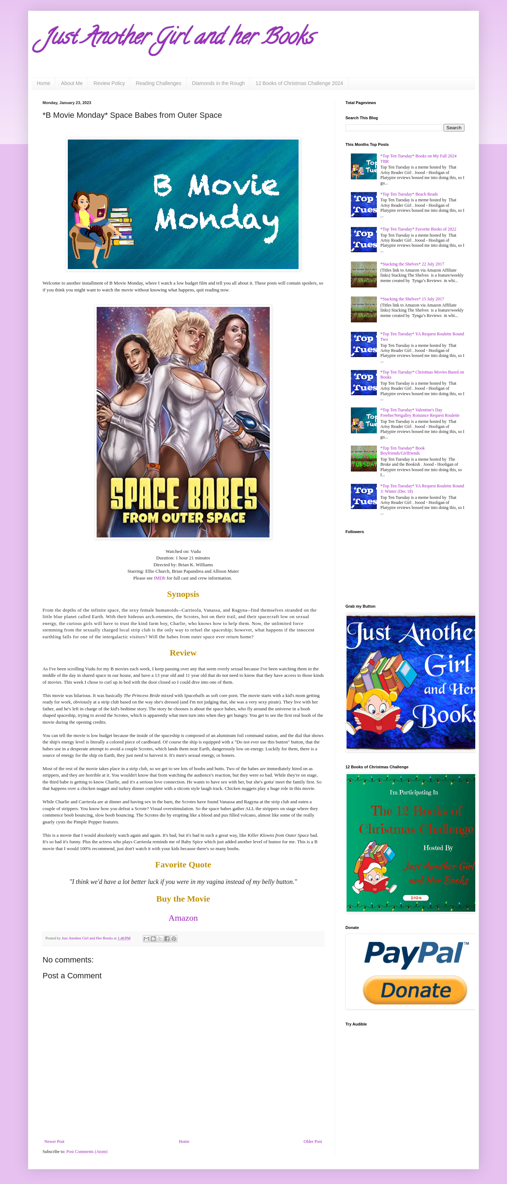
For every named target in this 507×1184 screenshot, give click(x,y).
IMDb (160, 578)
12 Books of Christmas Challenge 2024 (299, 83)
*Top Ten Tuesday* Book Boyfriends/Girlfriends (402, 451)
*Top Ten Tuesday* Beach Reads (409, 194)
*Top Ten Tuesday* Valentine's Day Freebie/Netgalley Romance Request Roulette (420, 412)
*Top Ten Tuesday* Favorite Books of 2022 (418, 229)
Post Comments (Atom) (86, 1151)
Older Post (313, 1141)
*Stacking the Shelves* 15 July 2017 (412, 298)
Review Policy (109, 83)
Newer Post (54, 1141)
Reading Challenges (158, 83)
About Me (72, 83)
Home (43, 83)
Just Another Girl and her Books (178, 39)
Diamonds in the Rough (218, 83)
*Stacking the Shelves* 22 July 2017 (412, 264)
